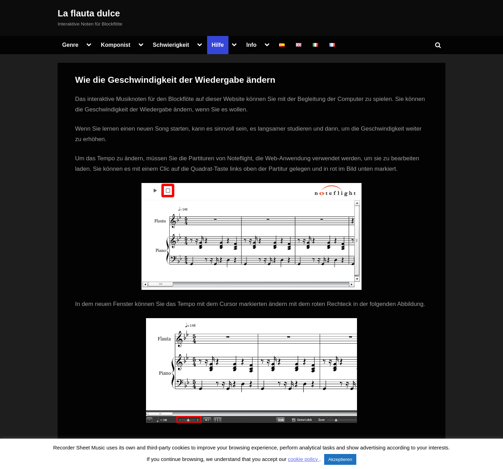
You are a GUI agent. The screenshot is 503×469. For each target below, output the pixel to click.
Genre (70, 45)
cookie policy (303, 459)
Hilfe (218, 45)
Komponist (115, 45)
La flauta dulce (89, 13)
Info (251, 45)
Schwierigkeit (171, 45)
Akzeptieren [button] (340, 459)
